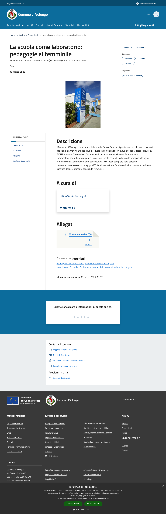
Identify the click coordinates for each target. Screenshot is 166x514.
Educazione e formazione (94, 423)
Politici (10, 442)
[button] (83, 509)
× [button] (163, 486)
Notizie (125, 423)
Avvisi (124, 432)
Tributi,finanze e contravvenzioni (98, 432)
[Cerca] (156, 14)
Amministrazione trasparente (96, 469)
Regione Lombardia (15, 3)
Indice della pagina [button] (20, 137)
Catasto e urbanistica (54, 446)
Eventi (125, 450)
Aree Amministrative (16, 428)
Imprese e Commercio (54, 437)
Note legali (88, 479)
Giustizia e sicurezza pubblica (96, 428)
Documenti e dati (14, 451)
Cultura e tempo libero (55, 428)
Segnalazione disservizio (56, 474)
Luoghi (125, 445)
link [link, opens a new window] (108, 498)
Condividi (128, 47)
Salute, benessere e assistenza (97, 442)
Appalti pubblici (52, 442)
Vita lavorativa (51, 432)
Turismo (48, 451)
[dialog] (83, 498)
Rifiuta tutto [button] (93, 504)
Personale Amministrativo (18, 446)
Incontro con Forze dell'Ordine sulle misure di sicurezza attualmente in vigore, (94, 267)
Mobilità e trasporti (53, 456)
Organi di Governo (15, 423)
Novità (22, 35)
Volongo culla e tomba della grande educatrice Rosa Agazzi (85, 263)
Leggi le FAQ (50, 479)
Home (12, 35)
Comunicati (33, 35)
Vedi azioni (141, 47)
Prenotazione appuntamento (57, 469)
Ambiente (88, 437)
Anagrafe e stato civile (55, 423)
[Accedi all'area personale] (146, 3)
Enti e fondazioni (14, 437)
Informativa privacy (92, 474)
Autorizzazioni (90, 446)
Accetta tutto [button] (73, 504)
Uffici (9, 432)
